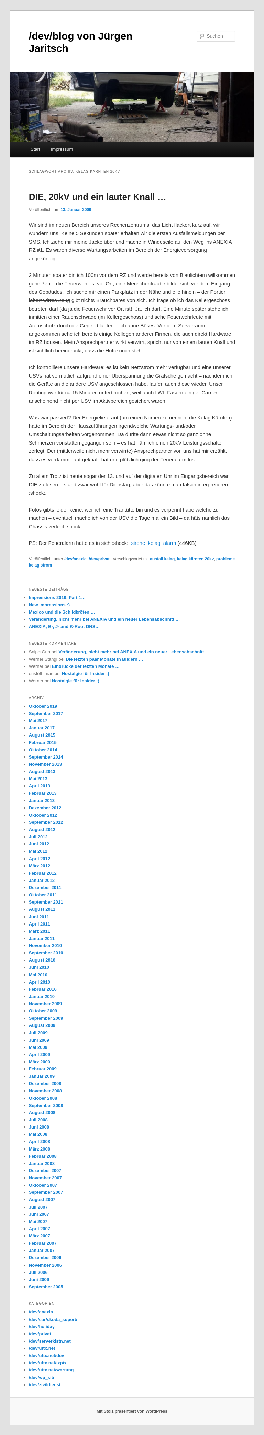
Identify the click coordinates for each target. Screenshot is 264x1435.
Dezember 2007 (45, 1170)
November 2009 (45, 1003)
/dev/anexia (75, 559)
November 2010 (45, 945)
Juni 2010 (39, 967)
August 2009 (42, 1025)
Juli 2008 (38, 1119)
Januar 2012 (42, 880)
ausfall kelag (162, 559)
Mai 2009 (38, 1047)
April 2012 (39, 858)
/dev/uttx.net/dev (46, 1355)
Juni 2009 (39, 1040)
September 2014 (46, 757)
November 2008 (45, 1091)
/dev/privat (99, 559)
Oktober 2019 (43, 706)
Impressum (62, 149)
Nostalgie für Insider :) (85, 673)
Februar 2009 (43, 1069)
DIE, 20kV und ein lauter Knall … (97, 197)
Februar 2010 (43, 989)
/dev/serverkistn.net (50, 1341)
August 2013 (42, 771)
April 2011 (39, 924)
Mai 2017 (38, 720)
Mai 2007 (38, 1221)
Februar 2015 (43, 742)
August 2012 (42, 829)
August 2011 (42, 909)
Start (35, 149)
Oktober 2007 (43, 1185)
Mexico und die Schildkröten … (62, 612)
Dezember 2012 (45, 807)
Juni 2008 (39, 1127)
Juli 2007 (38, 1207)
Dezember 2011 (45, 887)
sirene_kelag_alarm (153, 543)
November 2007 (45, 1177)
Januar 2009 (42, 1076)
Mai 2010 (38, 974)
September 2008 (46, 1105)
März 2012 (39, 865)
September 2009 (46, 1018)
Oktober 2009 (43, 1010)
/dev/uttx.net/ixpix (48, 1362)
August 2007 (42, 1199)
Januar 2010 (42, 996)
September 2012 (46, 822)
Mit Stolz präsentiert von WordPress (132, 1411)
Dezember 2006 (45, 1257)
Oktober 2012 (43, 815)
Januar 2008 (42, 1163)
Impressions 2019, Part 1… (57, 597)
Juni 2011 (39, 916)
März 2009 (39, 1061)
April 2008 (39, 1141)
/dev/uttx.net (42, 1348)
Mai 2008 (38, 1134)
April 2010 (39, 982)
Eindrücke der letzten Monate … (86, 666)
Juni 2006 (39, 1279)
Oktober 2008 (43, 1098)
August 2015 (42, 735)
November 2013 (45, 764)
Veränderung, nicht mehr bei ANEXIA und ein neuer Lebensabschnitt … (104, 619)
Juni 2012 (39, 844)
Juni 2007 (39, 1214)
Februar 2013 (43, 793)
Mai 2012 (38, 851)
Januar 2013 (42, 800)
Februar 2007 (43, 1243)
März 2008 (39, 1149)
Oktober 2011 (43, 894)
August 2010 (42, 960)
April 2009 (39, 1054)
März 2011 (39, 931)
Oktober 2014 (43, 749)
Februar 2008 (43, 1156)
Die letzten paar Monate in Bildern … (104, 659)
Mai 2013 (38, 778)
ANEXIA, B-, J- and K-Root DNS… (64, 626)
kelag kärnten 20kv (195, 559)
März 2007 (39, 1235)
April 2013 (39, 785)
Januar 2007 (42, 1250)
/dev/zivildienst (44, 1384)
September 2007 (46, 1192)
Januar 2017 (42, 727)
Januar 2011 (42, 938)
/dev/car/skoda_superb (53, 1319)
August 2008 (42, 1112)
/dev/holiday (42, 1326)
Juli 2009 (38, 1032)
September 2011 (46, 902)
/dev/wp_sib (41, 1377)
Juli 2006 (38, 1272)
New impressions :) (49, 604)
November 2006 (45, 1265)
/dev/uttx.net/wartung (51, 1369)
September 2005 (46, 1286)
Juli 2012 (38, 836)
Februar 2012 (43, 873)
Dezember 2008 (45, 1083)
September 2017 (46, 713)
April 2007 (39, 1228)
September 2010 (46, 952)
